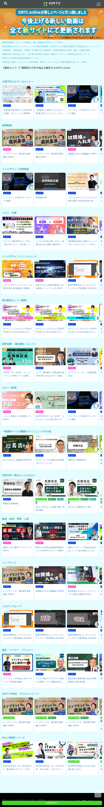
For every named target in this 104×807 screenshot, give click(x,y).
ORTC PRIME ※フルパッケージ (20, 693)
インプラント (9, 562)
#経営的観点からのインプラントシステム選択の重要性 (25, 46)
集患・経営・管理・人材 (15, 519)
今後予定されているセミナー (18, 81)
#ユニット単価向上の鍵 (26, 42)
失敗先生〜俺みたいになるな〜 (19, 475)
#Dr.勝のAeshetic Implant (38, 54)
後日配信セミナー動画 (14, 300)
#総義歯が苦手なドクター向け (50, 42)
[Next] (98, 100)
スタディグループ (12, 606)
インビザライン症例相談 (15, 169)
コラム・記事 (9, 213)
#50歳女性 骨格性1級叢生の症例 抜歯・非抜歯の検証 (66, 50)
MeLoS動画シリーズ (13, 737)
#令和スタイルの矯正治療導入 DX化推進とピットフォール (75, 46)
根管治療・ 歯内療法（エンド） (19, 344)
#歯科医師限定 (8, 42)
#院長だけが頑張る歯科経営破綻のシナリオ (20, 58)
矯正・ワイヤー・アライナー (18, 650)
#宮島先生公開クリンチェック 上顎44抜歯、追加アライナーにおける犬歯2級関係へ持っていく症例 (44, 62)
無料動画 (7, 125)
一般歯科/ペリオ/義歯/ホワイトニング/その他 (26, 431)
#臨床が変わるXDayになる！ (14, 54)
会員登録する (52, 803)
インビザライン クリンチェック (19, 256)
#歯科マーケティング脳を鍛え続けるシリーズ (70, 54)
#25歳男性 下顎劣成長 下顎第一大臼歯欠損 (21, 50)
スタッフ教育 (9, 387)
